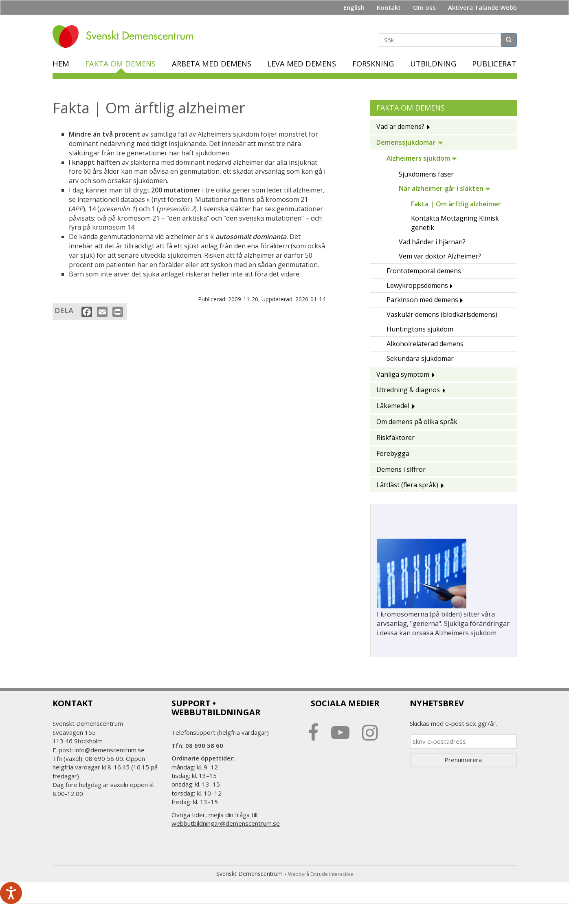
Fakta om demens (120, 64)
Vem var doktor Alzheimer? (440, 256)
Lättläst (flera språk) (407, 484)
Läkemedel (392, 405)
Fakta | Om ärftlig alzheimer (456, 203)
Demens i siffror (401, 469)
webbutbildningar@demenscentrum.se (225, 823)
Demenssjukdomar (405, 142)
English (354, 7)
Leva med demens (301, 64)
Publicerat (494, 64)
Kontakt (389, 7)
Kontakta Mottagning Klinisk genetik (455, 223)
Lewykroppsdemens (417, 285)
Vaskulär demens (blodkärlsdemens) (442, 314)
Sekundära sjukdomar (420, 358)
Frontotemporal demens (424, 270)
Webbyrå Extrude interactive (320, 874)
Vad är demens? (400, 126)
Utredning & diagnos (408, 389)
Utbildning (433, 64)
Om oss (424, 7)
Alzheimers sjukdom (418, 158)
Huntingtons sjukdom (420, 329)
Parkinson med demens (422, 299)
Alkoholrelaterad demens (425, 343)
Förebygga (392, 453)
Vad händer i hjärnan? (432, 241)
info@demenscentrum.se (110, 750)
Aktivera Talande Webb (482, 7)
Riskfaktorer (395, 437)
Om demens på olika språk (416, 421)
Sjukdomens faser (426, 174)
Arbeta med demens (211, 64)
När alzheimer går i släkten (441, 188)
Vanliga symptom (402, 374)
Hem (61, 64)
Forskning (373, 64)
